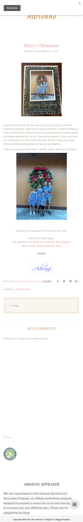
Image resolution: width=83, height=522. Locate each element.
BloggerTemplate (62, 519)
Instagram (65, 242)
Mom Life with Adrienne (32, 519)
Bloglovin (38, 242)
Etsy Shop (56, 245)
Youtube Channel (36, 245)
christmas (22, 289)
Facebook (49, 242)
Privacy (7, 437)
